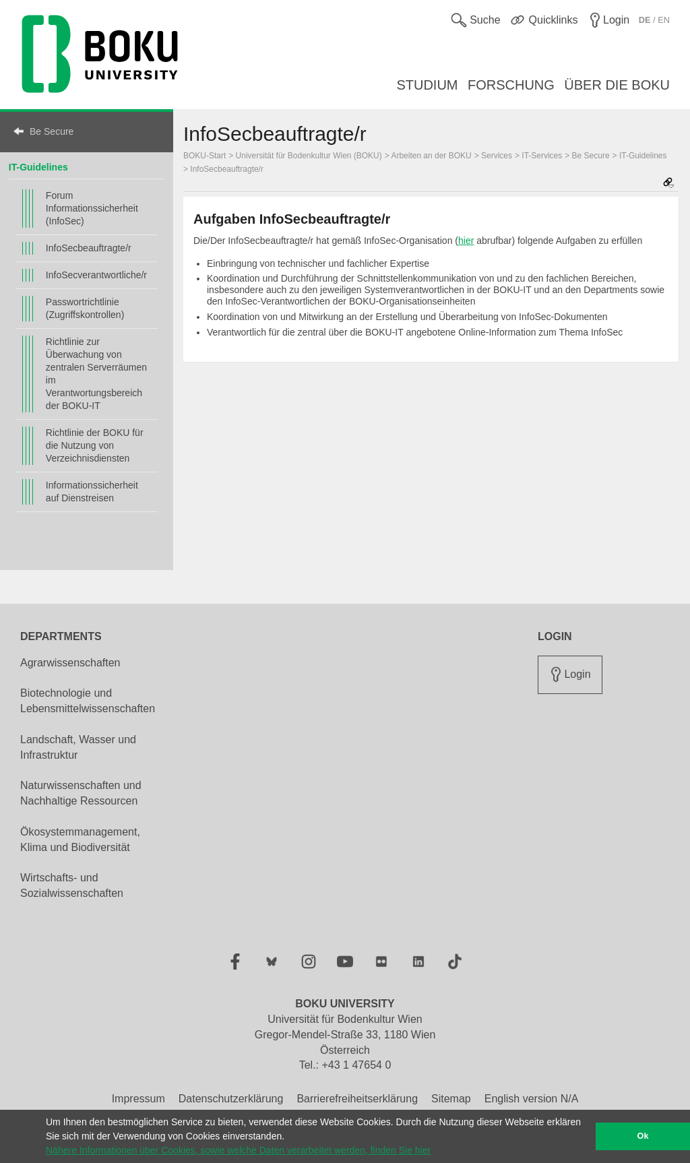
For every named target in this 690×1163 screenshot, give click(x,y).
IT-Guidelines (38, 167)
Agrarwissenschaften (70, 662)
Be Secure (51, 131)
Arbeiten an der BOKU (431, 155)
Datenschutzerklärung (231, 1098)
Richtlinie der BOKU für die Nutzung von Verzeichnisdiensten (95, 445)
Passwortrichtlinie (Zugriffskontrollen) (85, 308)
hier (466, 240)
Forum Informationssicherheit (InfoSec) (92, 208)
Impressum (138, 1098)
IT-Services (542, 155)
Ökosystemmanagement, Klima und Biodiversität (80, 839)
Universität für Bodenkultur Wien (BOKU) (309, 155)
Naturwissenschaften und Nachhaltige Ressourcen (81, 793)
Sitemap (451, 1098)
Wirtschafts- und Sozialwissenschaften (71, 885)
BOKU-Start (204, 155)
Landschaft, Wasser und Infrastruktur (78, 747)
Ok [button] (643, 1136)
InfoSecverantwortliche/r (96, 275)
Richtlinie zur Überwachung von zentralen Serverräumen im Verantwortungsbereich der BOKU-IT (96, 373)
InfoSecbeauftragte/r (88, 248)
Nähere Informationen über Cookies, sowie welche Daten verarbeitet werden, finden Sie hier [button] (238, 1150)
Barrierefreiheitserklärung (357, 1098)
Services (496, 155)
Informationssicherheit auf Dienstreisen (92, 491)
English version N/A (531, 1098)
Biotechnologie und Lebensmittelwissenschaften (87, 700)
